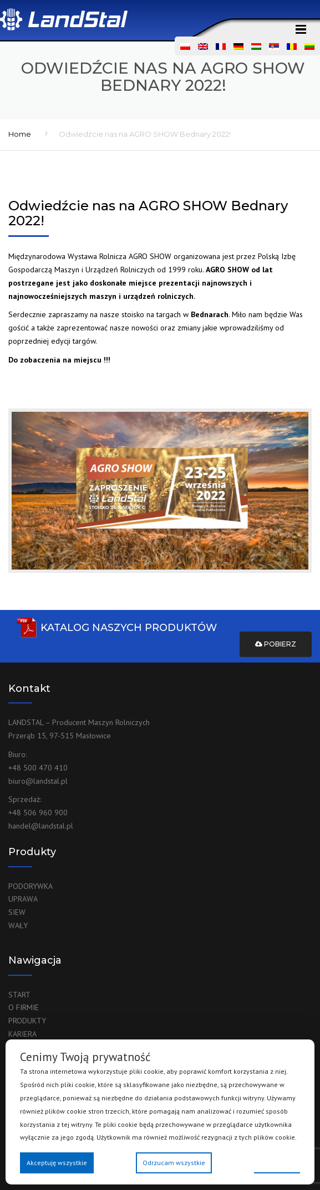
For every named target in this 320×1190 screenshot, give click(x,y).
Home (19, 134)
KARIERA (22, 1034)
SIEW (17, 912)
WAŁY (18, 925)
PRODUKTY (27, 1021)
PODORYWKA (30, 886)
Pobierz (275, 644)
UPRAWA (23, 899)
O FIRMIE (23, 1007)
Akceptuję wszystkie (57, 1162)
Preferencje (277, 1162)
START (19, 995)
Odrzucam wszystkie (174, 1162)
